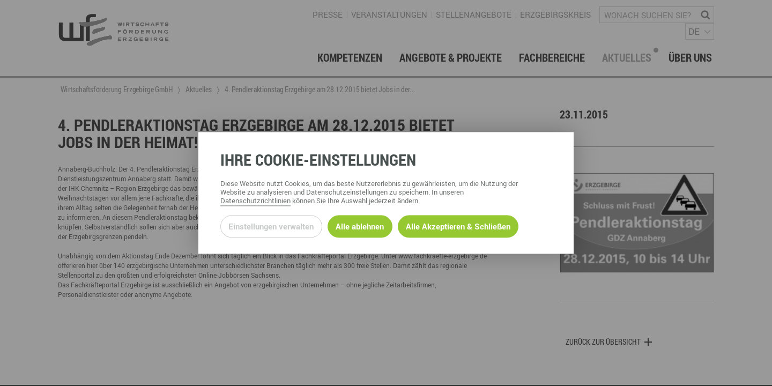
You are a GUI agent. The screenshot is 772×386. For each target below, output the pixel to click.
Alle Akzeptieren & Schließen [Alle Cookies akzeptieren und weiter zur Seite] (458, 226)
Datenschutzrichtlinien (255, 201)
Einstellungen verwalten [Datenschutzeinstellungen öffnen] (271, 226)
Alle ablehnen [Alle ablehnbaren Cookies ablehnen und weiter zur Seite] (360, 226)
